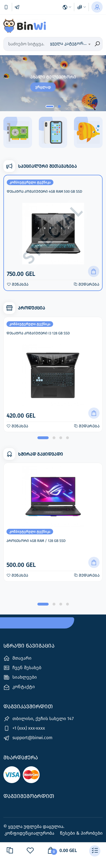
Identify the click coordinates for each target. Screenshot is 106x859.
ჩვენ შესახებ (22, 668)
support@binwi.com (28, 738)
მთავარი (17, 658)
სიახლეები (20, 677)
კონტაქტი (19, 687)
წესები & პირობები (81, 833)
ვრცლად (43, 87)
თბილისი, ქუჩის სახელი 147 (38, 719)
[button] (50, 106)
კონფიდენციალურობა (29, 833)
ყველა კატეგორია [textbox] (69, 43)
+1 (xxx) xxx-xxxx (24, 728)
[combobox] (70, 44)
